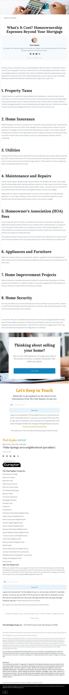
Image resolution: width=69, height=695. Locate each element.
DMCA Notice (7, 545)
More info (21, 687)
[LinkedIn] (7, 456)
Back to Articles (10, 18)
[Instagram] (18, 456)
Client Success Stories (10, 484)
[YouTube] (14, 456)
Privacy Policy (7, 562)
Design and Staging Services (12, 558)
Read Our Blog (7, 494)
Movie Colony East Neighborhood (14, 519)
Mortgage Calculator (10, 500)
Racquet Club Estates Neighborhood (15, 529)
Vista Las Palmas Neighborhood (13, 542)
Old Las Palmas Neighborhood (13, 526)
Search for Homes (9, 477)
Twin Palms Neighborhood (12, 539)
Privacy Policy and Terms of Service (34, 426)
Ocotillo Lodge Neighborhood (13, 523)
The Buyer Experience (10, 497)
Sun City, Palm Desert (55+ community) (16, 552)
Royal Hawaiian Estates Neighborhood (16, 532)
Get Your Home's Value (10, 487)
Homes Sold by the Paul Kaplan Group (15, 549)
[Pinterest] (10, 456)
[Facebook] (3, 456)
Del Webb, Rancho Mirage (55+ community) (17, 555)
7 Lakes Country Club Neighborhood (15, 536)
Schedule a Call (8, 503)
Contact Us (6, 507)
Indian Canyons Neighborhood (13, 516)
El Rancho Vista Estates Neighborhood (16, 513)
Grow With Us (7, 510)
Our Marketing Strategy (11, 490)
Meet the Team (8, 481)
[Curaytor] (12, 467)
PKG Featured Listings (10, 474)
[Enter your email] (36, 405)
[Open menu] (66, 3)
